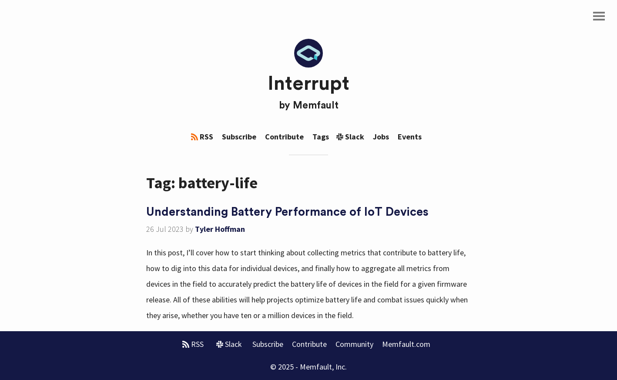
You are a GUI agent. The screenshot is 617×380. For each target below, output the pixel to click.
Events (410, 137)
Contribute (284, 137)
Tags (320, 137)
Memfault (316, 105)
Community (354, 344)
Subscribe (239, 137)
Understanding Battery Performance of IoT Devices (287, 212)
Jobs (381, 137)
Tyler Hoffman (220, 229)
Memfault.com (406, 344)
